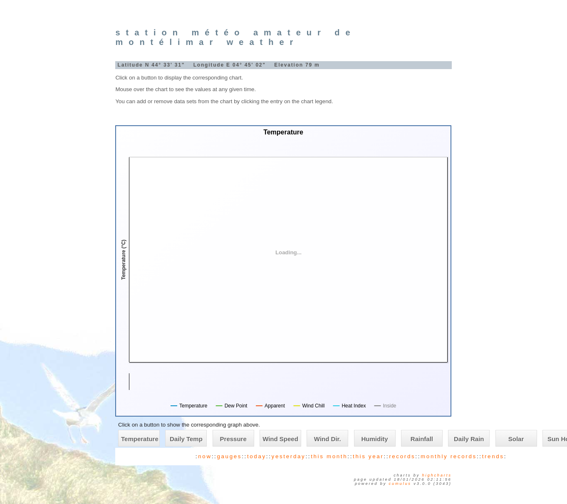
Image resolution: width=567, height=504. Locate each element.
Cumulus (400, 484)
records (402, 456)
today (256, 456)
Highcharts (437, 475)
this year (368, 456)
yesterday (289, 456)
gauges (229, 456)
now (204, 456)
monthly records (449, 456)
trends (493, 456)
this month (329, 456)
